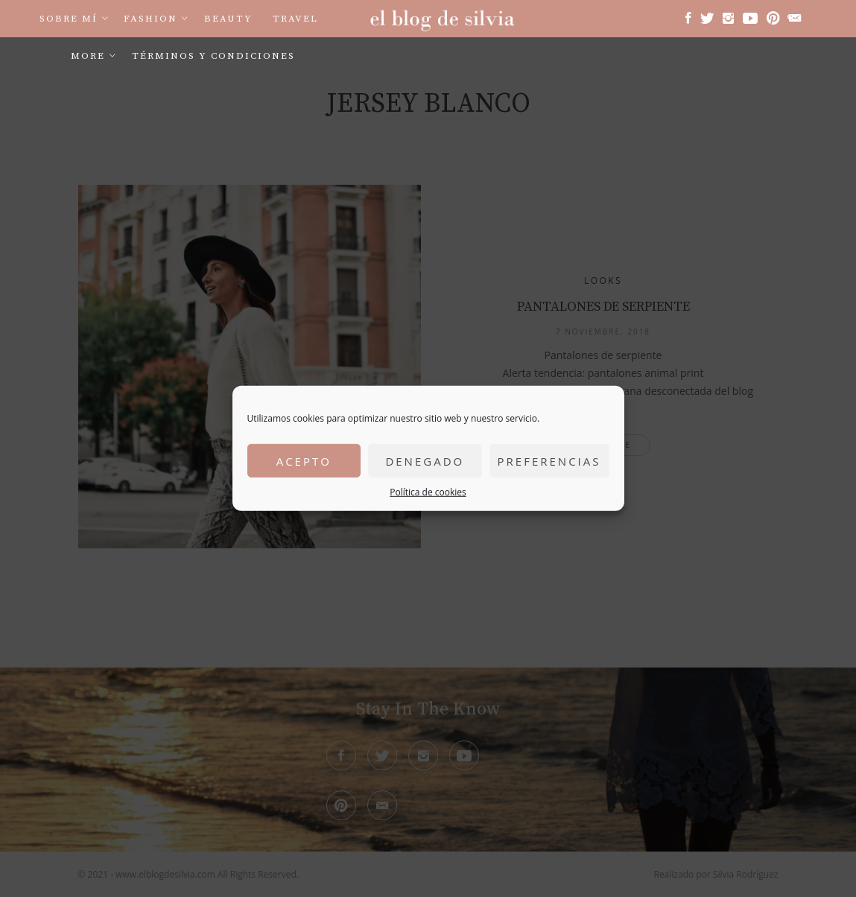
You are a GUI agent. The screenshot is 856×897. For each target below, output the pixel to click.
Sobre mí (68, 19)
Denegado (424, 460)
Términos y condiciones (213, 56)
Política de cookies (428, 492)
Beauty (228, 19)
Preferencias (549, 460)
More (88, 56)
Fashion (150, 19)
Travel (295, 19)
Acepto (304, 460)
